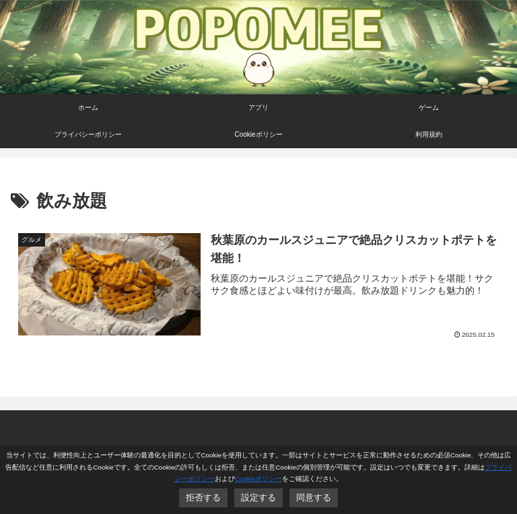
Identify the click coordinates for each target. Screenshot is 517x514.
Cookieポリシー (259, 478)
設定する (258, 497)
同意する (313, 497)
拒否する (203, 497)
